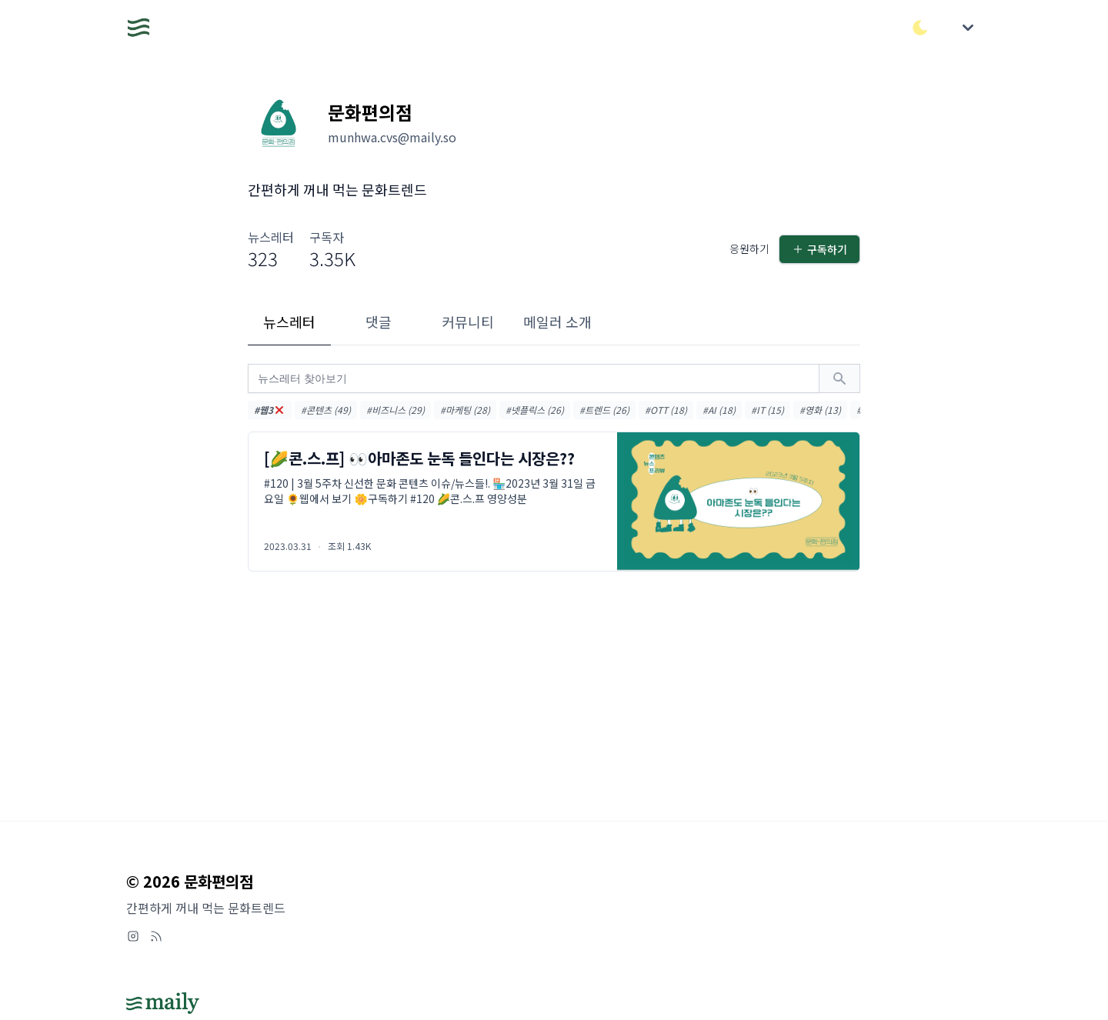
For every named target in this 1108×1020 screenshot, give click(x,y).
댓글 (378, 322)
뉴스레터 (289, 322)
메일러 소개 (557, 322)
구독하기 (819, 249)
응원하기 (749, 248)
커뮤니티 (468, 322)
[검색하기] (839, 378)
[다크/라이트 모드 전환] (920, 27)
